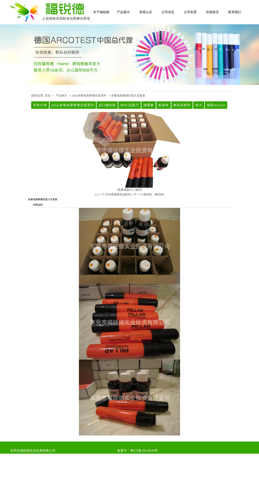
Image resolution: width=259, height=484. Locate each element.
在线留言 (212, 12)
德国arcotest (216, 105)
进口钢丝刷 (107, 105)
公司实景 (190, 12)
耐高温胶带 (182, 105)
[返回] (138, 189)
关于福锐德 (101, 12)
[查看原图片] (125, 189)
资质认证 (145, 12)
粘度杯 (163, 105)
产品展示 (123, 12)
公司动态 (167, 12)
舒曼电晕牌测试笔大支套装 (128, 95)
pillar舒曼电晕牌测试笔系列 (89, 95)
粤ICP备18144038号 (144, 450)
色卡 (198, 105)
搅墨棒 (148, 105)
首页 (48, 95)
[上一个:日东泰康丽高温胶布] (113, 194)
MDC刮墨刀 (129, 105)
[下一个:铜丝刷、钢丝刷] (148, 194)
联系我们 (234, 12)
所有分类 (40, 105)
